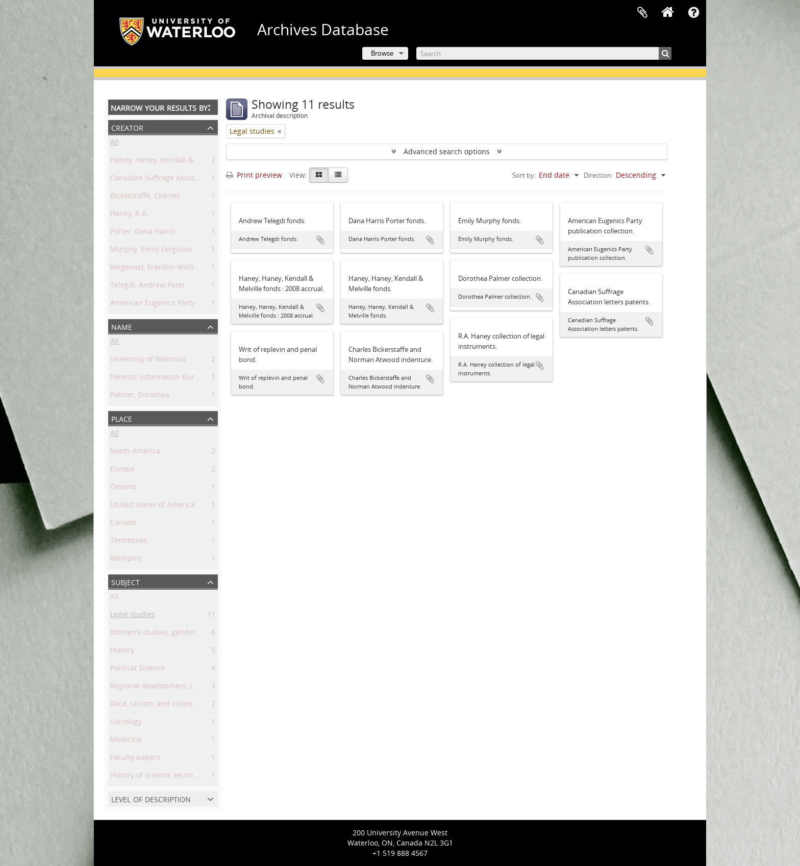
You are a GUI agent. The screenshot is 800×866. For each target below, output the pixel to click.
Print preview (254, 175)
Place (121, 418)
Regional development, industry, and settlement (192, 687)
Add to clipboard (320, 240)
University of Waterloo (148, 361)
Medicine (126, 741)
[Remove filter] (280, 131)
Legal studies (132, 616)
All (114, 144)
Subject (125, 581)
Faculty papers (135, 759)
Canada (123, 524)
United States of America (152, 506)
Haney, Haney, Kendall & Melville (166, 161)
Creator (127, 127)
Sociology (126, 723)
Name (121, 326)
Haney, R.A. (129, 215)
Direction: (598, 175)
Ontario (123, 488)
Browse (382, 53)
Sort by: (524, 175)
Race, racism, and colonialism (160, 705)
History (122, 652)
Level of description (151, 798)
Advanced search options (447, 151)
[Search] (543, 53)
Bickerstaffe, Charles (145, 197)
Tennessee (128, 542)
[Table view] (338, 175)
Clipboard (642, 13)
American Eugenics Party (152, 304)
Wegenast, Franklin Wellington (162, 269)
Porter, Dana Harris (143, 233)
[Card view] (319, 175)
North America (135, 453)
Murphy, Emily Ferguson (151, 251)
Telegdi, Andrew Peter (147, 287)
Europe (122, 470)
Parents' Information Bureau (158, 378)
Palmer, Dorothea (139, 396)
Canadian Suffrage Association (162, 179)
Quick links (693, 13)
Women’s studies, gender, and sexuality (177, 634)
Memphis (126, 560)
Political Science (137, 670)
